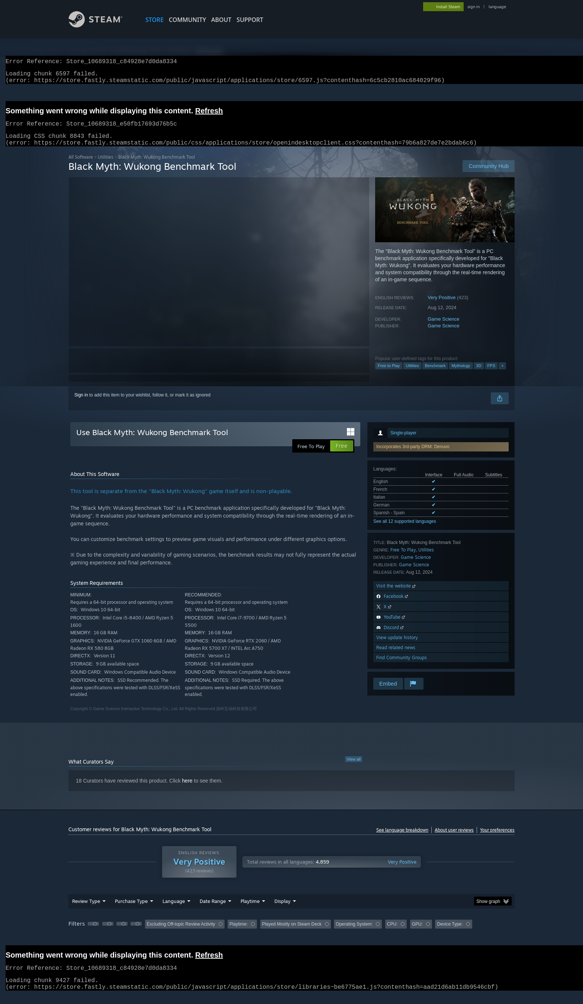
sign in (473, 6)
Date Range (213, 910)
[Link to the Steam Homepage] (101, 25)
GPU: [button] (417, 933)
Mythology (460, 374)
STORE (154, 20)
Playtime (250, 910)
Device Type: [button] (450, 933)
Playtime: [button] (238, 933)
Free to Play (389, 374)
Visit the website (396, 594)
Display (282, 910)
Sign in (81, 404)
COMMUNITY (187, 20)
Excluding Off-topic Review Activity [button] (181, 933)
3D (478, 374)
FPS (491, 374)
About (221, 20)
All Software (80, 166)
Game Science (443, 328)
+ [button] (502, 374)
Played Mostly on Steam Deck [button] (292, 933)
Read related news (395, 656)
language (497, 6)
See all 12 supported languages (404, 530)
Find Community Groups (401, 666)
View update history (397, 646)
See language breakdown (402, 839)
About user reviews (454, 839)
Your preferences (497, 839)
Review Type (86, 910)
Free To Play (403, 558)
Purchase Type (131, 910)
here (187, 790)
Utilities (105, 166)
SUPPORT (249, 20)
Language (173, 910)
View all (354, 768)
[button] (93, 933)
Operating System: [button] (354, 933)
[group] (291, 934)
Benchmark (435, 374)
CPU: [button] (392, 933)
